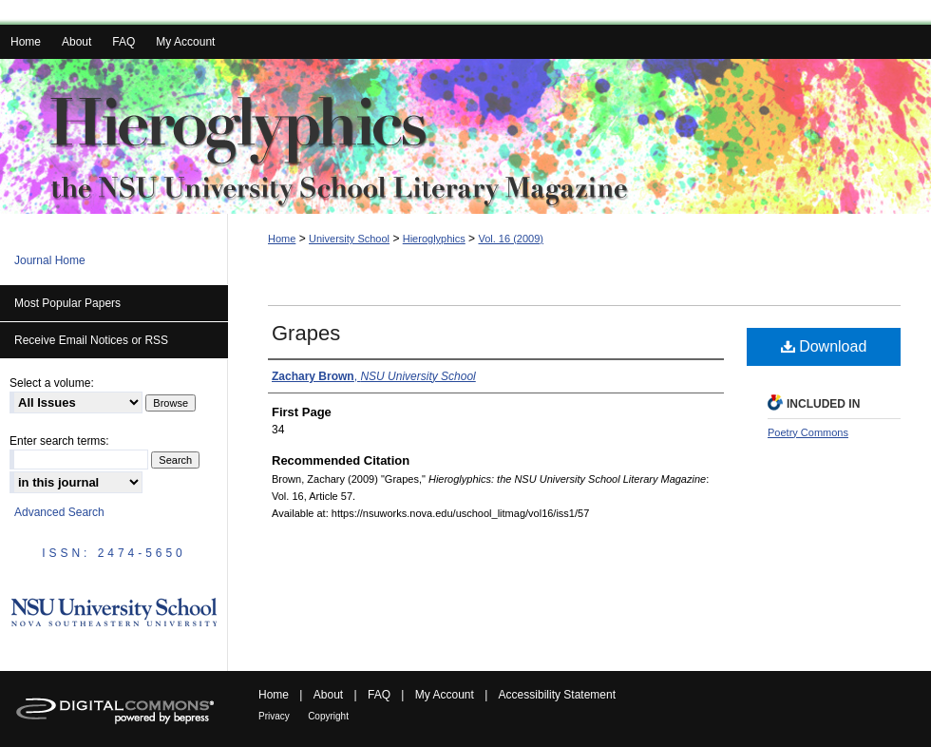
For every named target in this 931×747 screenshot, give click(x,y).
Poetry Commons (808, 432)
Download (824, 346)
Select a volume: (52, 383)
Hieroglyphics (434, 238)
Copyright (328, 716)
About (328, 694)
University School (349, 238)
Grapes (306, 333)
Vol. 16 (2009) (510, 238)
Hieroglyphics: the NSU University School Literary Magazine (465, 136)
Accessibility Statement (557, 694)
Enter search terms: (59, 441)
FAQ (379, 694)
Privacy (274, 716)
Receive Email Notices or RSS (91, 340)
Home (281, 238)
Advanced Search (59, 512)
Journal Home (50, 260)
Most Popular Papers (67, 303)
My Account (444, 694)
